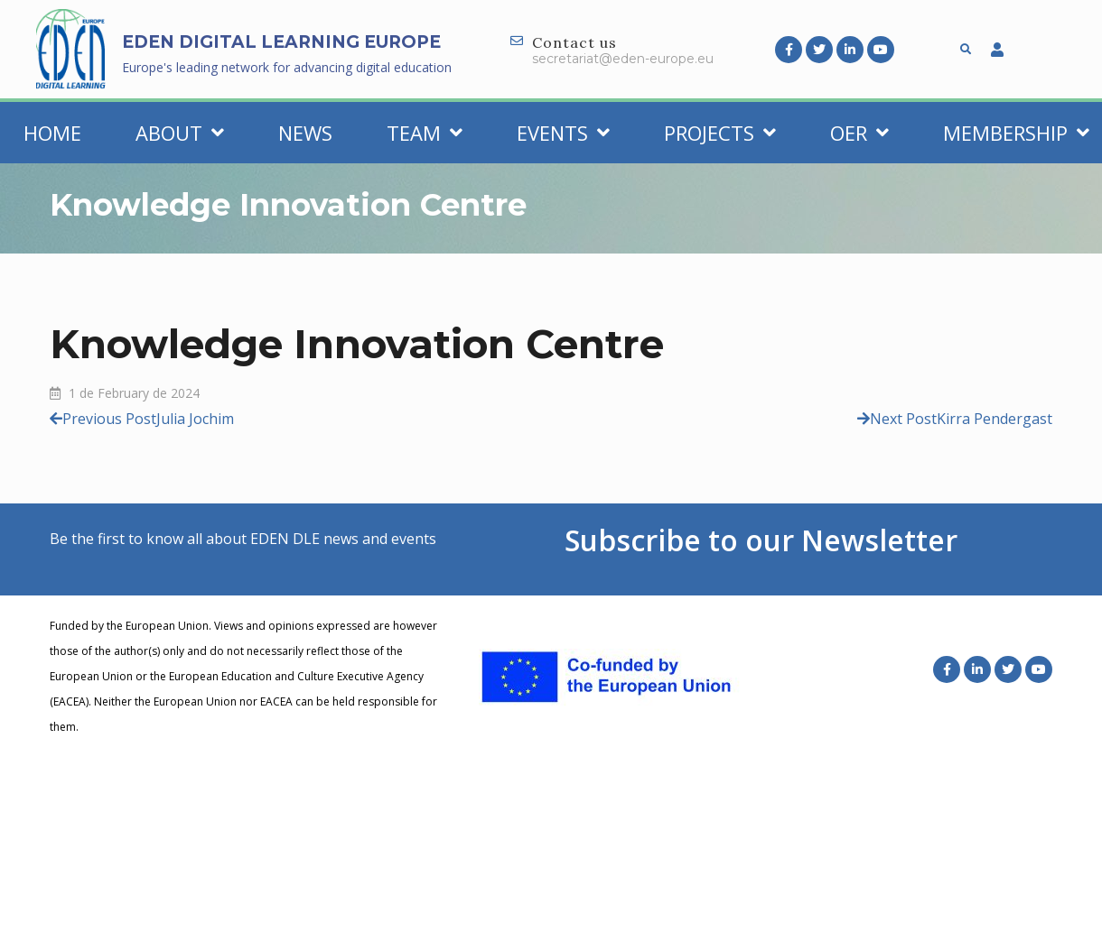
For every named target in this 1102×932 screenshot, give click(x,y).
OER (859, 132)
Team (424, 132)
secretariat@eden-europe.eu (623, 59)
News (305, 132)
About (179, 132)
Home (52, 132)
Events (563, 132)
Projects (720, 132)
